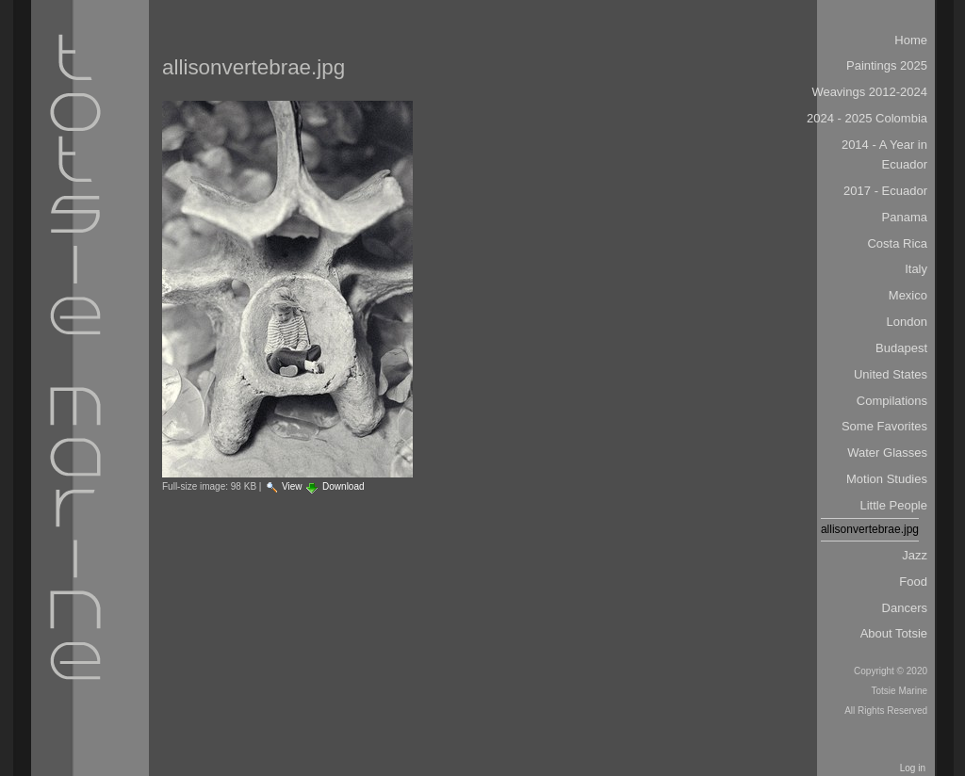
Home (910, 40)
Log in (912, 768)
